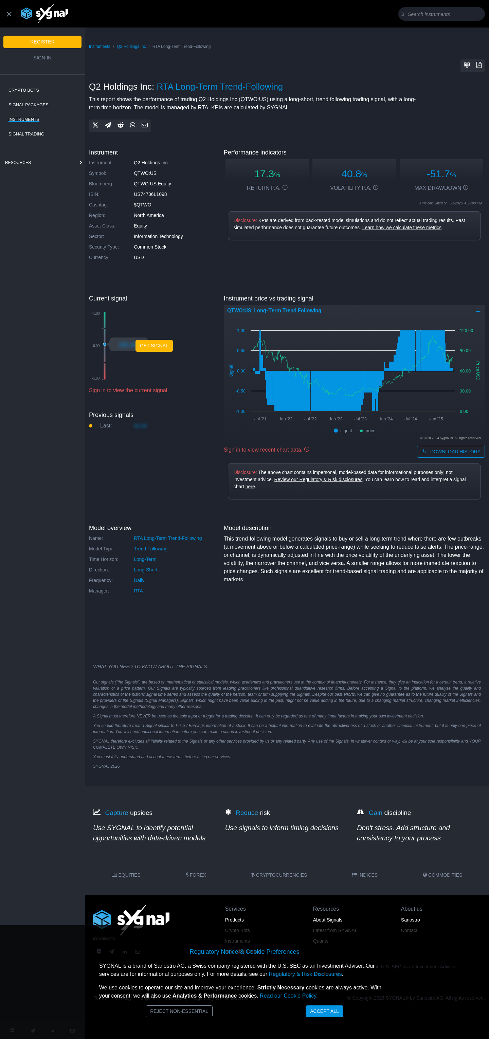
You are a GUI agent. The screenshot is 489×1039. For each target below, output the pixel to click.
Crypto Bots (23, 90)
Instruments (23, 119)
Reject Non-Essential (179, 1011)
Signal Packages (28, 105)
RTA (138, 591)
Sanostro (410, 920)
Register (42, 41)
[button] (466, 65)
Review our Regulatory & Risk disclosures (318, 479)
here (250, 486)
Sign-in (43, 57)
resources (18, 162)
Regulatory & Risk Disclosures (305, 974)
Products (234, 920)
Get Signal (154, 345)
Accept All (324, 1011)
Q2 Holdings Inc (131, 46)
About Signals (327, 920)
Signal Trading (26, 134)
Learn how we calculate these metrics (401, 227)
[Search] (443, 14)
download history (451, 451)
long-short (145, 569)
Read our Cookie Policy (288, 996)
